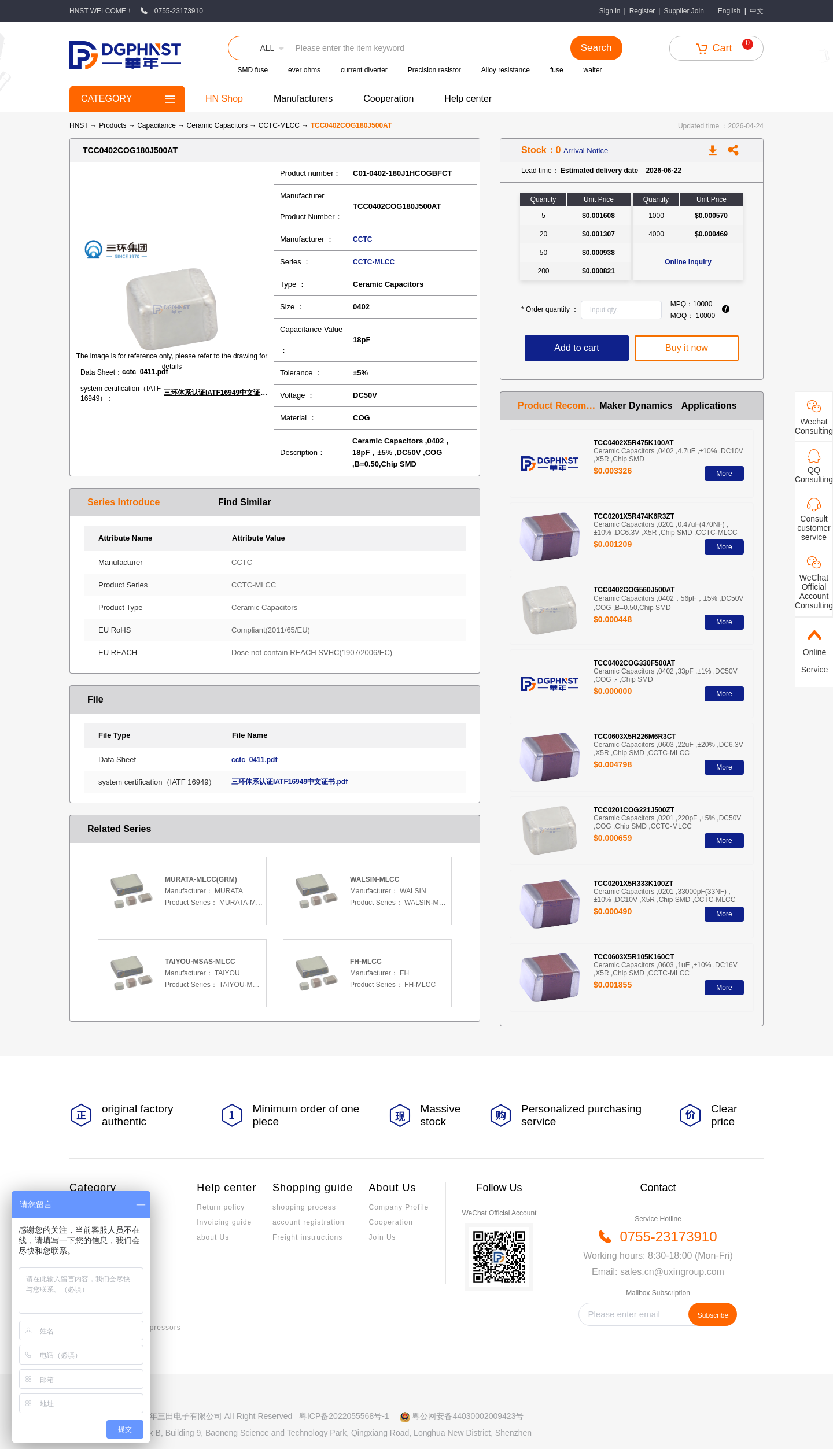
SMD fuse (252, 70)
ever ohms (304, 70)
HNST (78, 125)
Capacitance (157, 125)
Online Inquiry (688, 262)
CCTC (362, 239)
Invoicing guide (224, 1222)
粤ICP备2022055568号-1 (344, 1416)
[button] (258, 48)
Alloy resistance (505, 70)
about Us (213, 1237)
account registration (308, 1222)
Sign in (610, 11)
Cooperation (388, 99)
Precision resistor (434, 70)
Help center (468, 99)
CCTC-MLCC (280, 125)
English (729, 11)
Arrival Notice (585, 150)
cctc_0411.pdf (145, 372)
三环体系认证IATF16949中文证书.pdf (219, 393)
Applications (709, 406)
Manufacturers (303, 99)
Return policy (221, 1207)
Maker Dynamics (635, 406)
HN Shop (224, 99)
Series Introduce (123, 502)
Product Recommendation (558, 406)
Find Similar (244, 502)
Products (112, 125)
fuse (556, 70)
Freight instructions (307, 1237)
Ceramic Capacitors (218, 125)
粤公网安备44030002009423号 (468, 1416)
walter (593, 70)
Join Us (382, 1237)
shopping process (304, 1207)
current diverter (364, 70)
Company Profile (399, 1207)
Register (642, 11)
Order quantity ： (549, 309)
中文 (757, 11)
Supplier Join (683, 11)
